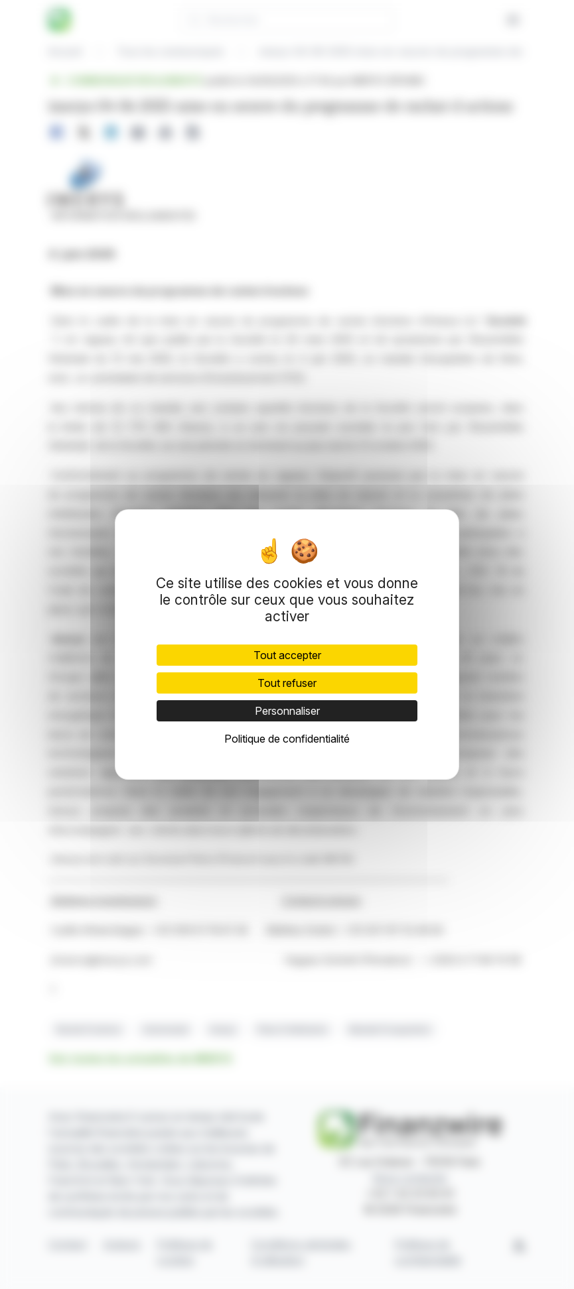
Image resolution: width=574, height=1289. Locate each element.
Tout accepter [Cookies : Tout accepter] (287, 655)
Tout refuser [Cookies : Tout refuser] (287, 683)
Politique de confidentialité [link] (287, 738)
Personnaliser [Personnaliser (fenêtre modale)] (287, 710)
